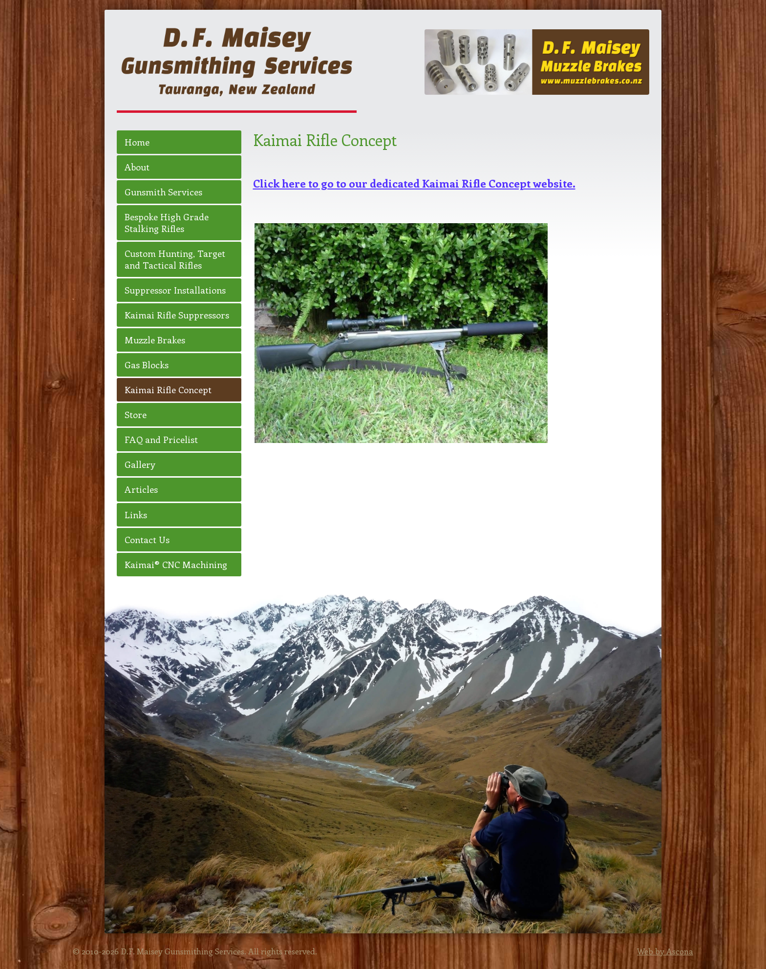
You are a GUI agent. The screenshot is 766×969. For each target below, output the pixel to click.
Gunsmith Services (163, 192)
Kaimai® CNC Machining (176, 564)
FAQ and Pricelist (161, 439)
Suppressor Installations (175, 290)
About (137, 167)
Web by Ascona (665, 951)
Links (136, 514)
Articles (141, 489)
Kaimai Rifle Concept (168, 389)
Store (136, 414)
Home (137, 142)
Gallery (140, 464)
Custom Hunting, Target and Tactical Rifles (175, 259)
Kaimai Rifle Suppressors (177, 315)
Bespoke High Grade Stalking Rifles (167, 222)
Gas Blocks (147, 364)
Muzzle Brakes (155, 340)
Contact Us (147, 539)
